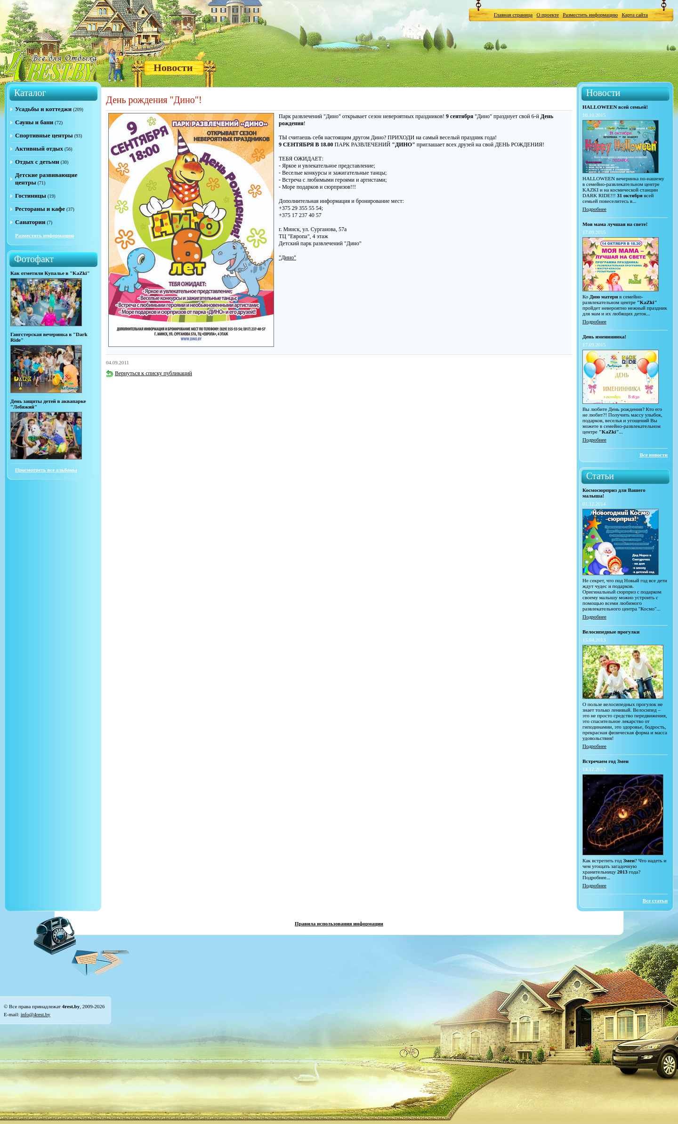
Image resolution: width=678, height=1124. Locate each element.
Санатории (30, 221)
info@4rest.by (35, 1014)
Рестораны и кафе (40, 208)
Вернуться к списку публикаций (149, 373)
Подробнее (594, 209)
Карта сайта (635, 14)
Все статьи (655, 900)
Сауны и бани (34, 122)
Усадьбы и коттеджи (43, 108)
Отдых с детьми (37, 161)
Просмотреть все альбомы (46, 470)
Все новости (653, 455)
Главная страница (513, 14)
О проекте (547, 14)
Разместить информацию (590, 14)
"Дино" (287, 257)
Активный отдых (39, 148)
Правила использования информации (339, 923)
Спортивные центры (44, 135)
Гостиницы (30, 195)
